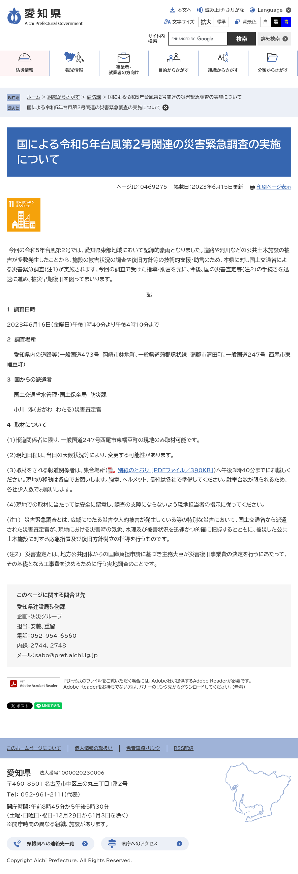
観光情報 (74, 70)
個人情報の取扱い (94, 748)
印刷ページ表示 (274, 186)
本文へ (184, 10)
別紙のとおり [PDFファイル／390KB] (165, 470)
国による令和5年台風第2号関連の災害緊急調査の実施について (94, 107)
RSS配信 (184, 748)
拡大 (206, 22)
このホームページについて (34, 748)
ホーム (33, 97)
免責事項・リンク (143, 748)
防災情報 (24, 70)
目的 (173, 70)
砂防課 (94, 97)
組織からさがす (64, 97)
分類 (273, 70)
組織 (223, 70)
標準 (221, 22)
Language (270, 10)
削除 (165, 107)
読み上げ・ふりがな (224, 10)
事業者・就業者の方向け (124, 70)
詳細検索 (270, 38)
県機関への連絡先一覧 (50, 843)
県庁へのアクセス (139, 843)
